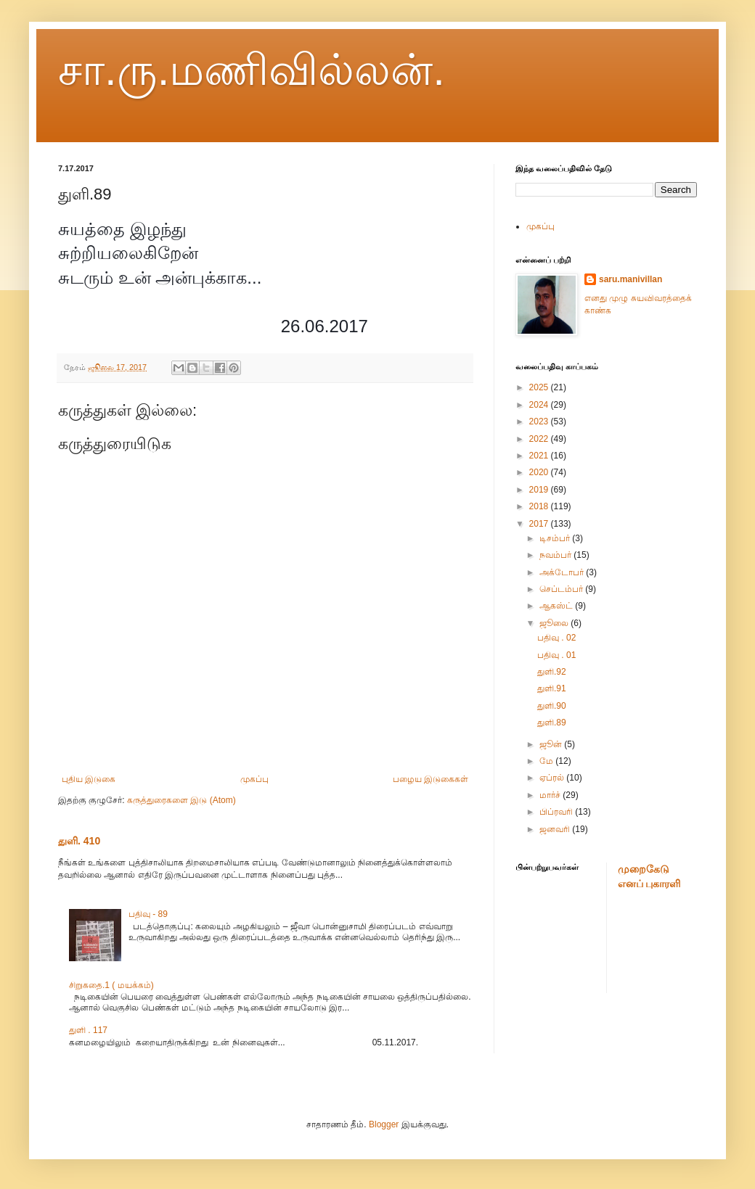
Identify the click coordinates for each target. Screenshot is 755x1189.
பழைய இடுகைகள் (430, 779)
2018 (540, 506)
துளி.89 (551, 722)
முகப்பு (254, 779)
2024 (540, 405)
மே (547, 761)
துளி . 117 (88, 1030)
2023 (540, 421)
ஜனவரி (555, 829)
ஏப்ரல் (552, 778)
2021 (540, 455)
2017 (540, 524)
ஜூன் (551, 744)
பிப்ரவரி (557, 812)
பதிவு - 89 (148, 914)
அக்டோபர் (562, 572)
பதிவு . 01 (556, 655)
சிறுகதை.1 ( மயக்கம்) (111, 985)
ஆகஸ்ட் (557, 606)
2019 (540, 490)
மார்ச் (551, 795)
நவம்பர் (556, 555)
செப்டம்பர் (562, 589)
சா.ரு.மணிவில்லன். (251, 70)
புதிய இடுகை (88, 779)
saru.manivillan (630, 279)
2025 (540, 387)
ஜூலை (555, 623)
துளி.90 (551, 706)
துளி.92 (551, 672)
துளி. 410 (79, 841)
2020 (540, 472)
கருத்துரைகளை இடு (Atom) (181, 800)
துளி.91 (551, 688)
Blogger (384, 1124)
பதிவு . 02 (556, 638)
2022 (540, 439)
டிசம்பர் (555, 538)
